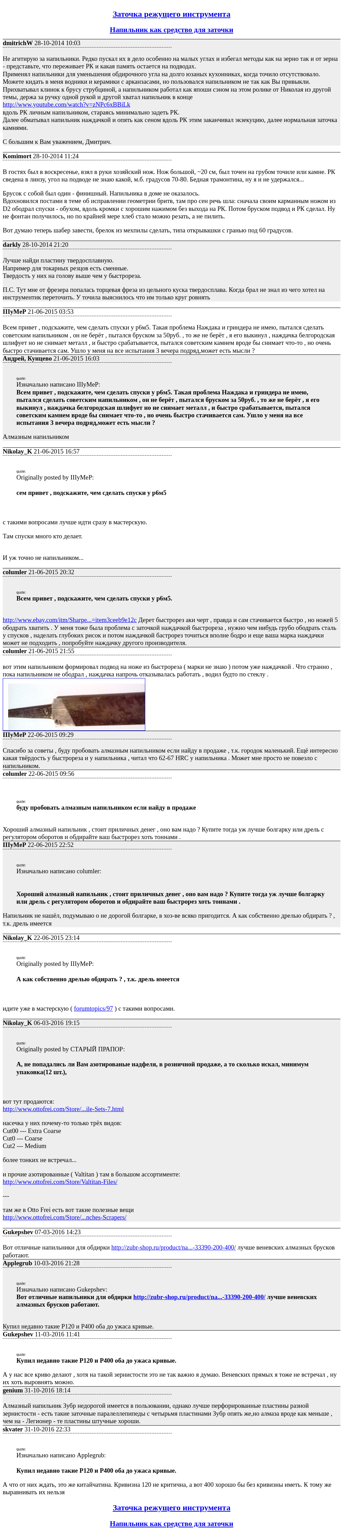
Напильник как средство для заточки (171, 30)
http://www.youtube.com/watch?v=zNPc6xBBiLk (66, 104)
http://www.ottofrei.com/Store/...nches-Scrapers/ (64, 1217)
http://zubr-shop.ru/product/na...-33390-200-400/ (173, 1247)
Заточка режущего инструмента (172, 14)
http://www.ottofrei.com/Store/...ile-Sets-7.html (63, 1108)
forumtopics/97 (93, 1008)
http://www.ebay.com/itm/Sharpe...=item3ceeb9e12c (70, 619)
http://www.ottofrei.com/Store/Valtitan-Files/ (60, 1181)
